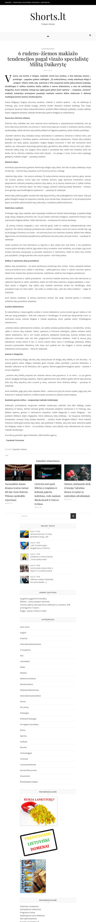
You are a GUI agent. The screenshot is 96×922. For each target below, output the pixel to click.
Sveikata (23, 741)
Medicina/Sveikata (28, 678)
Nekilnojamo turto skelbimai (32, 915)
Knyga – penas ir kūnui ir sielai (33, 611)
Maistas (23, 673)
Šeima (22, 730)
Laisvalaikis (48, 49)
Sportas (23, 736)
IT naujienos (25, 650)
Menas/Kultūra (26, 684)
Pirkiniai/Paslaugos (28, 718)
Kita (21, 655)
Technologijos (26, 753)
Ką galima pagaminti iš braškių (33, 598)
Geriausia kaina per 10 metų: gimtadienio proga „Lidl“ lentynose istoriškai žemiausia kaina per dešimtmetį (41, 535)
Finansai (23, 638)
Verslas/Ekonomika (28, 770)
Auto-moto (24, 627)
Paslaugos (24, 713)
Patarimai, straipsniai (29, 906)
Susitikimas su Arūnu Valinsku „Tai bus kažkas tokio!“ (41, 558)
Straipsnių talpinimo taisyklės (26, 2)
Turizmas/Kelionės (28, 764)
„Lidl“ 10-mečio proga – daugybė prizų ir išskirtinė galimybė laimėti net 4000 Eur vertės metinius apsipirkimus (41, 547)
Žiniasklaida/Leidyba (29, 781)
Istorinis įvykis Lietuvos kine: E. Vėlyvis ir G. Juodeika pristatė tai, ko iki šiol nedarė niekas (41, 569)
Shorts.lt (48, 16)
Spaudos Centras (20, 449)
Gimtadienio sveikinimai (30, 909)
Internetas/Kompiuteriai (30, 644)
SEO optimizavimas (28, 918)
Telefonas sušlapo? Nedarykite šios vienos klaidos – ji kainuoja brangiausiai (41, 581)
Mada (22, 667)
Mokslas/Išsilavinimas (29, 690)
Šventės (23, 747)
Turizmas (24, 759)
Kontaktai (45, 2)
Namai (23, 701)
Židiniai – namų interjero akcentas (35, 601)
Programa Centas (27, 912)
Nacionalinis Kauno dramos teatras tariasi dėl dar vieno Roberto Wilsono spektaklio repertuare (16, 492)
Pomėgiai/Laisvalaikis (29, 724)
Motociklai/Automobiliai (30, 695)
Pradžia (8, 2)
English (23, 632)
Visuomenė (25, 776)
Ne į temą (24, 707)
